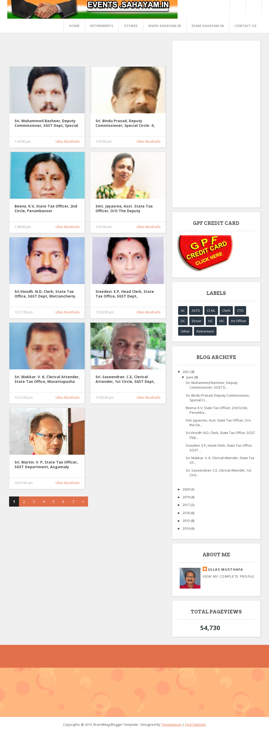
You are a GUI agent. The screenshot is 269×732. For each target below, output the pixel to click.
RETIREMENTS (101, 25)
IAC (221, 321)
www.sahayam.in (164, 25)
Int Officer (238, 321)
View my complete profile (229, 576)
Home (74, 25)
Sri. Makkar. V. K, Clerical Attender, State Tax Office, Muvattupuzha (47, 379)
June (190, 377)
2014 (187, 528)
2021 (187, 371)
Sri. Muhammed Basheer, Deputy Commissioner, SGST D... (212, 385)
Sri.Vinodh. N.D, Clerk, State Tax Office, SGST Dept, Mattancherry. (45, 294)
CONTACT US (245, 25)
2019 (187, 497)
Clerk (226, 310)
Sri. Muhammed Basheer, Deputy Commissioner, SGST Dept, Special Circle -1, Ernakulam (46, 123)
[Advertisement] (103, 52)
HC (210, 321)
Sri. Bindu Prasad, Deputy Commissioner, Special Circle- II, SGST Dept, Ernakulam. (125, 123)
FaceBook (252, 7)
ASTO (196, 310)
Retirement (205, 331)
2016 (187, 512)
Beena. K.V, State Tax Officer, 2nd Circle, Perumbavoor (46, 208)
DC (183, 321)
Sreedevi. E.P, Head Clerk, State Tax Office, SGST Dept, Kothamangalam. (125, 294)
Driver (196, 321)
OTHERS (131, 25)
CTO (240, 310)
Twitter (237, 7)
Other (185, 331)
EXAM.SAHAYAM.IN (208, 25)
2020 (187, 489)
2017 (187, 504)
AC (183, 310)
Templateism (171, 724)
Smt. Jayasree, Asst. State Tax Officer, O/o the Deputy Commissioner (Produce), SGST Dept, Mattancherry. (124, 209)
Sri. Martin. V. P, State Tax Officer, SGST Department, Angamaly (46, 464)
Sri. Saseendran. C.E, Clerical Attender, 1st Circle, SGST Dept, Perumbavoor (125, 379)
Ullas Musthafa (67, 141)
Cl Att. (211, 310)
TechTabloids (195, 724)
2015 (187, 520)
